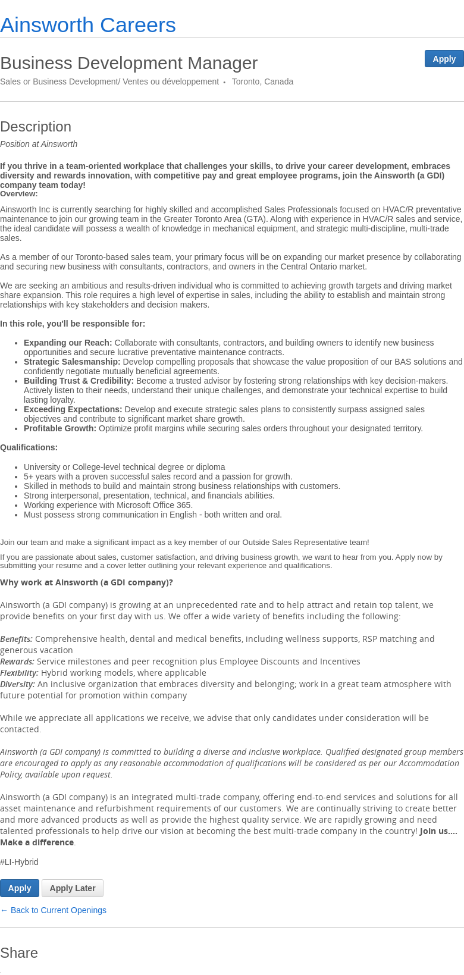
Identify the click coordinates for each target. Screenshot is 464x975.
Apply (444, 59)
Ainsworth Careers (88, 24)
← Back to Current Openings (53, 910)
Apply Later (73, 888)
